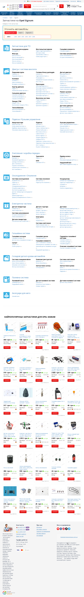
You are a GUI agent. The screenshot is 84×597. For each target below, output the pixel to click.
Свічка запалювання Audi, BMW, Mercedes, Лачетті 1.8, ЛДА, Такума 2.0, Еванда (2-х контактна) (74, 370)
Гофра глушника (40, 100)
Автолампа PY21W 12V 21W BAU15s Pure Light (74, 402)
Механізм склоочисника (19, 265)
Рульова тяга (64, 128)
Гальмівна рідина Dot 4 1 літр (58, 402)
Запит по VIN (19, 536)
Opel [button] (21, 33)
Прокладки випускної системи (44, 93)
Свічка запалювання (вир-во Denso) (41, 402)
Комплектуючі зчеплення (19, 167)
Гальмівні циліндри (65, 242)
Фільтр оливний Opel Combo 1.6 (73, 434)
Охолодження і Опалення (24, 175)
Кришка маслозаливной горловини (70, 81)
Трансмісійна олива (41, 54)
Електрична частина (21, 203)
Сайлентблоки (40, 133)
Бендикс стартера (41, 210)
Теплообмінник (16, 111)
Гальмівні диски (40, 238)
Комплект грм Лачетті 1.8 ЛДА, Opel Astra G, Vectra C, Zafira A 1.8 (58, 369)
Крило (62, 267)
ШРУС (62, 158)
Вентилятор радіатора (18, 190)
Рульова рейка (64, 126)
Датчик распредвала (66, 109)
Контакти (73, 1)
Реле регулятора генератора (20, 221)
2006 (26, 36)
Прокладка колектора (42, 91)
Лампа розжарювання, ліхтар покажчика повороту (42, 435)
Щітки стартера (40, 214)
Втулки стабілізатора (42, 147)
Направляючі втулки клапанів (44, 80)
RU (25, 1)
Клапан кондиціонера (66, 188)
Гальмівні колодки (17, 238)
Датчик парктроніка (65, 227)
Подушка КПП (40, 139)
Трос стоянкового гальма (43, 242)
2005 (22, 36)
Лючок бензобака (41, 263)
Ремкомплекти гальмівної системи (46, 244)
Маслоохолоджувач (18, 109)
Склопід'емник (40, 267)
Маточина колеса (41, 132)
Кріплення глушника (41, 103)
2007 (30, 36)
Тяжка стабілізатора (42, 128)
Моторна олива (40, 53)
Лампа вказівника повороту (40, 369)
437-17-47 (13, 5)
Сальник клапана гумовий (56, 467)
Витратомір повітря (65, 210)
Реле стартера (40, 212)
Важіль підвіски (40, 135)
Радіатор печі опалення (42, 182)
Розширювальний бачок (19, 186)
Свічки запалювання (65, 55)
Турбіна (62, 83)
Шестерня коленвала (66, 99)
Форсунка (39, 282)
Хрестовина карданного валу (68, 164)
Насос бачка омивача (18, 263)
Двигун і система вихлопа (24, 69)
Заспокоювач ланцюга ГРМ (20, 105)
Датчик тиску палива (66, 282)
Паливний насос (16, 282)
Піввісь (38, 158)
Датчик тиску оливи (65, 113)
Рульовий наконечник (66, 132)
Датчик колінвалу (65, 107)
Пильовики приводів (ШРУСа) (68, 160)
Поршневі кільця (16, 76)
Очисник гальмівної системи (68, 248)
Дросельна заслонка (66, 78)
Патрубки (63, 76)
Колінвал (14, 80)
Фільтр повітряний (17, 57)
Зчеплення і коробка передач (26, 153)
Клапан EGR (63, 80)
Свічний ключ (15, 296)
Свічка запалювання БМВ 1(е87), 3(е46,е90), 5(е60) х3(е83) (26, 467)
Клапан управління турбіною (68, 87)
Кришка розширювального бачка (21, 197)
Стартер (38, 208)
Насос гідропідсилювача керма (68, 124)
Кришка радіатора (17, 195)
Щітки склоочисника (18, 261)
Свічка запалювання (41, 467)
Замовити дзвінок (21, 534)
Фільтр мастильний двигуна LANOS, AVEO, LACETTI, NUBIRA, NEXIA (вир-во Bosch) (26, 501)
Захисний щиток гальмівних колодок (46, 246)
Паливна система (20, 277)
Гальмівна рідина (65, 51)
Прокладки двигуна (41, 86)
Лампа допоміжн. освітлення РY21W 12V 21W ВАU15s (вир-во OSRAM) (58, 337)
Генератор (15, 208)
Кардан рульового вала (66, 130)
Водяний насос (16, 180)
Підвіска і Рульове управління (26, 119)
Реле (37, 218)
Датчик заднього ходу (66, 214)
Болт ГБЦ (39, 81)
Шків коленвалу (16, 82)
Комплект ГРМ (64, 93)
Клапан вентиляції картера (19, 90)
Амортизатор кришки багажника (69, 269)
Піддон (14, 88)
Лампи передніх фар (41, 225)
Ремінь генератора (65, 103)
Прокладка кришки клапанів (44, 88)
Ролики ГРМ (63, 95)
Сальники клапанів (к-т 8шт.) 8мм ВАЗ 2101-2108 (26, 369)
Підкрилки (63, 271)
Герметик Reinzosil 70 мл (10, 336)
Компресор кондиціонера (67, 180)
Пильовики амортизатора (19, 130)
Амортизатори (16, 124)
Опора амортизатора (18, 126)
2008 (33, 36)
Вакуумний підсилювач (42, 250)
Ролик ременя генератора (67, 97)
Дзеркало (39, 261)
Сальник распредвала (18, 97)
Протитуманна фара (66, 261)
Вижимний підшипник (18, 160)
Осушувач (63, 184)
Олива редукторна (41, 56)
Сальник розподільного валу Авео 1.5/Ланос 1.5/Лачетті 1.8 (25, 337)
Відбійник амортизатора (19, 128)
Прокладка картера (41, 95)
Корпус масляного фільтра (67, 89)
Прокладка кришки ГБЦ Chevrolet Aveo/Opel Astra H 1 (74, 500)
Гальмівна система (21, 233)
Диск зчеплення (16, 163)
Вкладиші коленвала (18, 84)
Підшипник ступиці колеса (43, 141)
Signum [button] (29, 33)
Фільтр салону (16, 61)
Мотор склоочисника (18, 267)
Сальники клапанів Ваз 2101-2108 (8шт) (42, 336)
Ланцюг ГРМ (15, 103)
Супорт (14, 244)
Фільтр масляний (17, 59)
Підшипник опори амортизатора (45, 143)
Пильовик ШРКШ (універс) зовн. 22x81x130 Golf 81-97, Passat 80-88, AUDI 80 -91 (74, 337)
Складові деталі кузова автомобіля (28, 256)
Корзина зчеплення (17, 165)
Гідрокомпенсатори (41, 76)
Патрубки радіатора (18, 188)
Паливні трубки (40, 286)
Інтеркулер (63, 85)
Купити (7, 347)
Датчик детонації (65, 221)
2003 (15, 36)
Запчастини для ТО (21, 46)
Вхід (79, 1)
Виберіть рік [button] (11, 33)
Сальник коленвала (17, 98)
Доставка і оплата (49, 1)
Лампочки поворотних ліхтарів (44, 227)
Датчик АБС (63, 216)
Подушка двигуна (41, 137)
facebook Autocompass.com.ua (68, 537)
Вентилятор (39, 180)
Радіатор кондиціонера (66, 182)
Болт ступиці (39, 145)
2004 (19, 36)
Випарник (63, 186)
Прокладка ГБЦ (40, 90)
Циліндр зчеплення (17, 162)
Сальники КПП (40, 162)
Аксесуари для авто (21, 293)
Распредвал (39, 78)
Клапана (38, 74)
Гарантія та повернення (62, 1)
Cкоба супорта (16, 246)
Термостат (15, 184)
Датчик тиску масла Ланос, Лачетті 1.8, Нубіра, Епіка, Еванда (9, 435)
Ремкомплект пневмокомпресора (69, 111)
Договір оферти (41, 533)
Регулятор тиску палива (43, 284)
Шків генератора (17, 210)
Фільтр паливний (17, 63)
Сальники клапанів (17, 95)
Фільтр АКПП (16, 55)
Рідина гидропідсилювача (43, 51)
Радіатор (14, 182)
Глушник (38, 102)
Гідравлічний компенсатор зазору (9, 402)
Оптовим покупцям (36, 1)
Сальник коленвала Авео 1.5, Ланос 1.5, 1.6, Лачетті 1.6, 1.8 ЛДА (9, 370)
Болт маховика (16, 169)
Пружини (38, 124)
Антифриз (15, 51)
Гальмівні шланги (65, 240)
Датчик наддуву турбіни (67, 212)
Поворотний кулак (41, 130)
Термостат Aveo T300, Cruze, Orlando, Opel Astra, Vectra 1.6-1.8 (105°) (58, 435)
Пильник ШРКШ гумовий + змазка (24, 402)
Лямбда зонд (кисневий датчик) (69, 208)
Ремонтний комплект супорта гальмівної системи (9, 500)
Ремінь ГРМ (63, 101)
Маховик (14, 158)
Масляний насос (64, 74)
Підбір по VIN (27, 6)
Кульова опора (40, 126)
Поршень (14, 74)
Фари (61, 263)
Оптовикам (40, 535)
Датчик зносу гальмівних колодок (21, 240)
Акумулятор (39, 220)
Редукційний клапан (17, 284)
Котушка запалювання (66, 57)
